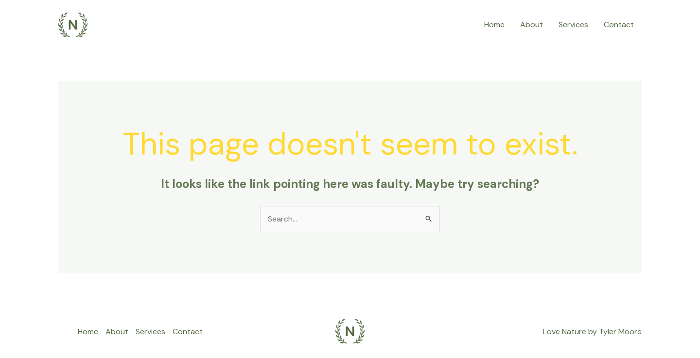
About (531, 24)
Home (494, 24)
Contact (619, 24)
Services (573, 24)
